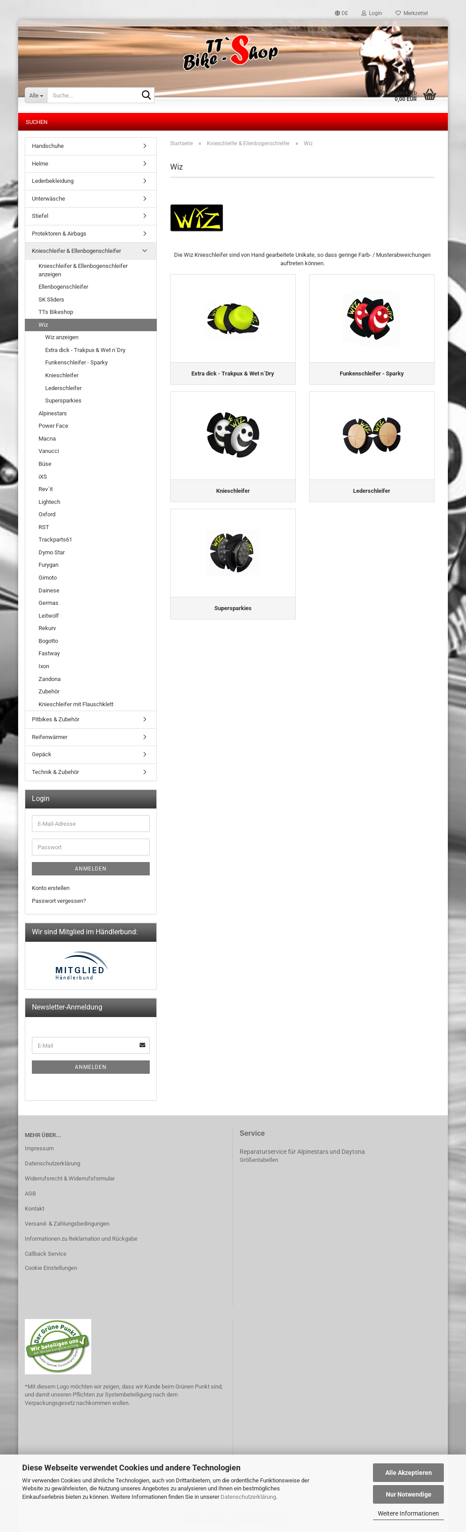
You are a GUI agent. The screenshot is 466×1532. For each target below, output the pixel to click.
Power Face (53, 425)
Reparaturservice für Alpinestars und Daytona (302, 1151)
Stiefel (40, 216)
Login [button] (371, 13)
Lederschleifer (63, 388)
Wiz (43, 324)
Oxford (47, 514)
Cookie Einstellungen (51, 1268)
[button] (341, 13)
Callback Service (45, 1253)
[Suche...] (36, 95)
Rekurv (47, 628)
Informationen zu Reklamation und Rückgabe (81, 1238)
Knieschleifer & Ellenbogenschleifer (76, 251)
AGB (30, 1193)
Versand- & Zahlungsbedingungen (67, 1223)
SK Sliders (51, 299)
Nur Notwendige (408, 1494)
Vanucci (49, 451)
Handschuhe (48, 146)
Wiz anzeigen (61, 337)
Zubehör (49, 691)
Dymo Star (52, 552)
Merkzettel (412, 13)
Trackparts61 (55, 539)
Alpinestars (53, 413)
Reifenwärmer (49, 737)
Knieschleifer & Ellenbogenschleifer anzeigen (83, 270)
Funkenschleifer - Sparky (76, 362)
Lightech (49, 502)
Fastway (49, 653)
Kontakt (34, 1208)
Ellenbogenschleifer (63, 286)
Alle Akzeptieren (408, 1472)
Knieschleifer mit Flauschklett (76, 704)
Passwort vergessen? (59, 901)
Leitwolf (49, 615)
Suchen (36, 122)
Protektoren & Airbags (59, 233)
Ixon (44, 666)
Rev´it (46, 489)
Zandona (50, 679)
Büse (45, 463)
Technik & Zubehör (55, 772)
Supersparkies (63, 400)
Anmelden (91, 869)
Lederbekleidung (53, 181)
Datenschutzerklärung (248, 1496)
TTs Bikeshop (56, 312)
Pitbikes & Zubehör (55, 719)
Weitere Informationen (408, 1513)
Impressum (39, 1148)
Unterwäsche (48, 198)
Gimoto (48, 577)
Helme (40, 163)
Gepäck (41, 754)
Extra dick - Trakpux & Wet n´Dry (85, 350)
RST (44, 527)
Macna (47, 438)
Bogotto (48, 641)
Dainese (49, 590)
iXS (43, 476)
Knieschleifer (61, 375)
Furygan (48, 564)
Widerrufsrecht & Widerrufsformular (70, 1178)
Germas (48, 603)
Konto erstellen (51, 888)
